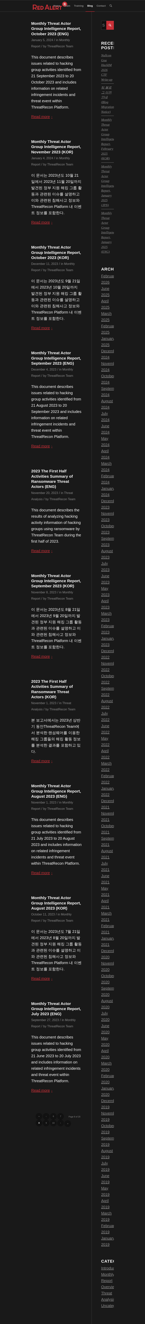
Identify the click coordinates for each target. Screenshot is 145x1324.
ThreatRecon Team (60, 46)
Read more (42, 117)
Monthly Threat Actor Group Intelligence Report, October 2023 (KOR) (56, 252)
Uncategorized (113, 1306)
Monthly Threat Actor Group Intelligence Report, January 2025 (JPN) (108, 186)
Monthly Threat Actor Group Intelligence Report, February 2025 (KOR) (108, 139)
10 (53, 1123)
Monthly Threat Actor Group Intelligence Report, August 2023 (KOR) (56, 903)
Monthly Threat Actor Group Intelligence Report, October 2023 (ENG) (56, 28)
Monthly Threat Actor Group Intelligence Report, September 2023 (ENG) (56, 358)
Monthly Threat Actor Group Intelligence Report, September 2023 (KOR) (56, 580)
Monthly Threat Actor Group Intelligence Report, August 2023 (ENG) (56, 791)
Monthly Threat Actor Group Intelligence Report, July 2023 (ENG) (56, 1008)
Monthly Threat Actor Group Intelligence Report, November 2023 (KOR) (56, 146)
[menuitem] (57, 6)
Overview (109, 1287)
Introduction (111, 1268)
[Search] (111, 6)
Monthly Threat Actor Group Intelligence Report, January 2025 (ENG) (108, 232)
